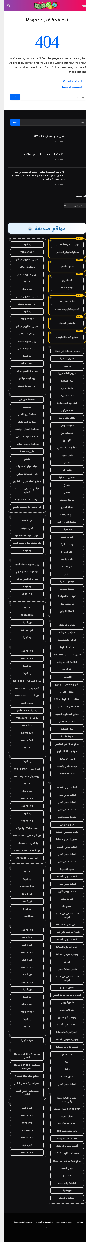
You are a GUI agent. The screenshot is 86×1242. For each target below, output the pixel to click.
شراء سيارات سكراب (23, 466)
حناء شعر (63, 1054)
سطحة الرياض (23, 399)
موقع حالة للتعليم (63, 751)
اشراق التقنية (63, 358)
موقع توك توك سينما (23, 1075)
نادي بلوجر (63, 455)
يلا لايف (23, 550)
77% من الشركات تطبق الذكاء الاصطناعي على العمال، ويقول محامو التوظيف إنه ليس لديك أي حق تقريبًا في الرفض (34, 176)
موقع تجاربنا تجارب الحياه (63, 1160)
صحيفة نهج (63, 432)
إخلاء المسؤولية (60, 1222)
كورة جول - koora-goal (23, 776)
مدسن (63, 492)
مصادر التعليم (63, 721)
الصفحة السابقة (68, 81)
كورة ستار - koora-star (23, 768)
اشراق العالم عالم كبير (63, 684)
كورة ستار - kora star (23, 695)
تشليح (23, 458)
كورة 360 (23, 893)
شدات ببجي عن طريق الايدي (63, 915)
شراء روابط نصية (63, 639)
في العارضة (22, 629)
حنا (63, 1061)
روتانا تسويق (63, 499)
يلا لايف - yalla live (23, 710)
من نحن (75, 1222)
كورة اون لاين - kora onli (23, 680)
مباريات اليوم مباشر (23, 259)
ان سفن (63, 365)
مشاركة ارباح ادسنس (63, 252)
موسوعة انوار (63, 603)
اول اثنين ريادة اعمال (63, 244)
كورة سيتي (23, 528)
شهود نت (63, 566)
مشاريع (63, 1175)
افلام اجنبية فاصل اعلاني (23, 1083)
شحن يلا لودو (63, 987)
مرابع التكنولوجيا (63, 373)
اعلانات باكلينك (63, 1197)
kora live (23, 725)
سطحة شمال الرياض (23, 429)
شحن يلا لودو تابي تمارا (63, 931)
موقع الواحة (63, 287)
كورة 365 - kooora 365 (23, 850)
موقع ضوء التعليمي (63, 337)
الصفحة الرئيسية (67, 86)
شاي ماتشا (63, 1076)
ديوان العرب (63, 1168)
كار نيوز (63, 440)
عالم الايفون (63, 410)
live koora (23, 1130)
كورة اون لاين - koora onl (23, 835)
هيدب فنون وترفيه (63, 766)
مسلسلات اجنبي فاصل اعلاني (22, 1092)
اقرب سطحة (23, 451)
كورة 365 (23, 520)
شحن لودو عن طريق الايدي (63, 994)
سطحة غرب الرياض (23, 436)
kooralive (23, 732)
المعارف (63, 529)
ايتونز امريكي (63, 824)
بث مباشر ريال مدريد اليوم (23, 542)
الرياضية (63, 1190)
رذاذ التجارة (63, 551)
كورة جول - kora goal (23, 688)
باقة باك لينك (63, 301)
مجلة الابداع (63, 507)
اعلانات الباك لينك (63, 662)
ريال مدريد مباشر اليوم (23, 564)
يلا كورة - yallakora (23, 717)
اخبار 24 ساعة (63, 758)
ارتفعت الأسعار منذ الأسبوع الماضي (40, 154)
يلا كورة (23, 637)
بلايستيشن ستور (63, 1017)
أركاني (63, 574)
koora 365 (23, 740)
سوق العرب (63, 1116)
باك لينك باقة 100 (63, 1131)
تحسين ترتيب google (63, 309)
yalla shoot (23, 251)
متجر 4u (63, 906)
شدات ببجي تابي (63, 809)
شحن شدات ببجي (63, 969)
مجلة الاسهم (63, 395)
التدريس (63, 676)
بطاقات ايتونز (63, 1009)
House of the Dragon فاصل (23, 1056)
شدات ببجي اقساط (63, 787)
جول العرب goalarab (23, 535)
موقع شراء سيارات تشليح (23, 481)
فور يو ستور (63, 898)
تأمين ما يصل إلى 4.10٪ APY (45, 136)
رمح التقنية (63, 544)
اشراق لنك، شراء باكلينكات (63, 654)
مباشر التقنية (63, 581)
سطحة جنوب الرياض (23, 444)
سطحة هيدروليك (23, 421)
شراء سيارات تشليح (23, 473)
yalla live (23, 593)
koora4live (23, 614)
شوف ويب (63, 388)
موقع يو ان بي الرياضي (63, 743)
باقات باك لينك (63, 647)
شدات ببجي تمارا (63, 794)
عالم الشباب (63, 266)
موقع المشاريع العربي (63, 714)
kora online (23, 886)
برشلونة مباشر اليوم (23, 571)
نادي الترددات (63, 514)
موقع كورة (23, 1040)
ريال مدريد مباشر (23, 274)
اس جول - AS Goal (23, 857)
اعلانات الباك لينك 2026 (63, 699)
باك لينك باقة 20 (63, 1123)
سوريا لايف (23, 703)
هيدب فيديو (63, 536)
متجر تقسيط (63, 869)
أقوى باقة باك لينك (63, 1145)
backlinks (63, 669)
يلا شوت (23, 244)
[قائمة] (80, 5)
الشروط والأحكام (40, 1222)
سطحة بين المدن (22, 414)
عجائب (63, 462)
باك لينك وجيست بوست (63, 706)
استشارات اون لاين (63, 521)
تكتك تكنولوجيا (63, 417)
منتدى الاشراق (63, 691)
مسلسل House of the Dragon (23, 1066)
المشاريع (63, 280)
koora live (23, 650)
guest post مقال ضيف (63, 1108)
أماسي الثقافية (63, 477)
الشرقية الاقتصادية (63, 403)
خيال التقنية (63, 380)
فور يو (63, 961)
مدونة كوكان (63, 425)
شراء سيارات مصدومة (23, 499)
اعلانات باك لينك (63, 1183)
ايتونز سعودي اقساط (63, 831)
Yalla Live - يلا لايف (23, 828)
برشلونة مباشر (23, 266)
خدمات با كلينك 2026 (63, 1153)
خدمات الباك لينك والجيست (63, 1099)
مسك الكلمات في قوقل (63, 351)
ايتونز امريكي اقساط (63, 946)
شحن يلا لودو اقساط (63, 839)
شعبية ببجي (63, 1002)
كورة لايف (23, 622)
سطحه (23, 406)
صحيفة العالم (63, 773)
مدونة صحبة (63, 588)
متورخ (63, 484)
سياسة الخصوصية (19, 1222)
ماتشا (63, 1069)
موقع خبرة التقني (63, 447)
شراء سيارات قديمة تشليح (23, 506)
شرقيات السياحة (63, 596)
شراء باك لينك (63, 624)
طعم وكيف (63, 559)
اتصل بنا (43, 1227)
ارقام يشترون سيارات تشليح (23, 490)
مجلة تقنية (63, 736)
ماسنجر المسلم (63, 323)
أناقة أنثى (63, 469)
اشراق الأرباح (63, 611)
